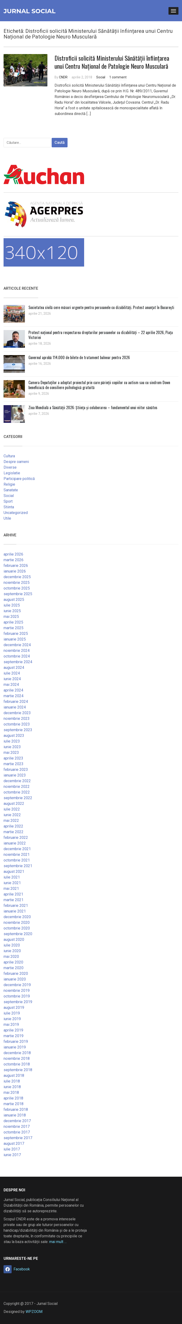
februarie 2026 (16, 565)
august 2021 (14, 871)
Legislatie (12, 473)
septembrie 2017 (18, 1138)
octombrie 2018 (17, 1064)
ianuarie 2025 (15, 639)
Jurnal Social (29, 11)
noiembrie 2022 (17, 786)
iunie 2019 (12, 1019)
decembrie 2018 (17, 1053)
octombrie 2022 (17, 792)
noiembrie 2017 (17, 1126)
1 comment (118, 77)
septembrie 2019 (18, 1002)
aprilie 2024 (13, 690)
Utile (7, 518)
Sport (8, 501)
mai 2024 (11, 684)
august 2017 (14, 1143)
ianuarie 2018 (15, 1115)
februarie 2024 (16, 701)
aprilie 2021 (13, 894)
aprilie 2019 (13, 1030)
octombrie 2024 (17, 656)
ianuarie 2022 (15, 843)
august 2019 (14, 1007)
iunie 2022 (12, 815)
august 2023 (14, 735)
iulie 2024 (12, 673)
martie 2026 (13, 560)
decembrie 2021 (17, 849)
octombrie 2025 (17, 588)
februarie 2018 (16, 1109)
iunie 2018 (12, 1087)
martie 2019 (13, 1036)
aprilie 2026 (13, 554)
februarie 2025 (16, 633)
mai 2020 (11, 956)
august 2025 (14, 599)
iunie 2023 (12, 747)
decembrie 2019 (17, 985)
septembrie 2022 (18, 798)
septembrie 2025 (18, 594)
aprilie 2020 (13, 962)
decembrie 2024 (17, 645)
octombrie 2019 (17, 996)
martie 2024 (13, 696)
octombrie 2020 (17, 928)
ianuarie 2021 (15, 911)
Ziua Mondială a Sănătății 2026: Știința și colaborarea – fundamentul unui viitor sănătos (92, 407)
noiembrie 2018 (17, 1058)
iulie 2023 (12, 741)
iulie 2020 (12, 945)
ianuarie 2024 (15, 707)
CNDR (63, 77)
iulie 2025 (12, 605)
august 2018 (14, 1075)
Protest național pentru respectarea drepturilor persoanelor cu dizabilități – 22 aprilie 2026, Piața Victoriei (100, 335)
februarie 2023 (16, 769)
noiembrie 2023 (17, 718)
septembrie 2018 (18, 1070)
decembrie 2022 (17, 781)
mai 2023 (11, 752)
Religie (9, 484)
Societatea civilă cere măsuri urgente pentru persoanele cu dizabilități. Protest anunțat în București (101, 307)
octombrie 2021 (17, 860)
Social (100, 77)
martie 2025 (13, 628)
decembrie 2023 (17, 713)
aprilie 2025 (13, 622)
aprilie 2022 (13, 826)
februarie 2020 (16, 973)
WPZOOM (34, 1311)
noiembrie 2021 (17, 854)
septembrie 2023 (18, 730)
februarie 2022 (16, 837)
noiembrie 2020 (17, 922)
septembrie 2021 (18, 866)
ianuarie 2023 (15, 775)
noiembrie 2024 (17, 650)
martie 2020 (13, 968)
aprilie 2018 (13, 1098)
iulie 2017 (12, 1149)
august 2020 (14, 939)
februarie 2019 (16, 1041)
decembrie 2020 (17, 917)
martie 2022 (13, 832)
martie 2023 (13, 764)
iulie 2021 (12, 877)
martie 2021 (13, 900)
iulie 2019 (12, 1013)
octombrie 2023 (17, 724)
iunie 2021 (12, 883)
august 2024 (14, 667)
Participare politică (19, 478)
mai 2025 (11, 616)
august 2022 (14, 803)
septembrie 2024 (18, 662)
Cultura (9, 456)
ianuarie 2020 (15, 979)
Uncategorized (16, 512)
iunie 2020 (12, 951)
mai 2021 (11, 888)
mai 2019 (11, 1024)
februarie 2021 (16, 905)
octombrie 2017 (17, 1132)
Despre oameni (16, 461)
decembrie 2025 (17, 577)
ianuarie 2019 (15, 1047)
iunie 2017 (12, 1155)
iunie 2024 (12, 679)
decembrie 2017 (17, 1121)
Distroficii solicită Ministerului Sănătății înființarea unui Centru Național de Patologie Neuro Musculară (112, 62)
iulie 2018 (12, 1081)
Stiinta (9, 507)
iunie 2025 (12, 611)
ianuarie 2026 (15, 571)
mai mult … (58, 1241)
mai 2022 (11, 820)
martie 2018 (13, 1104)
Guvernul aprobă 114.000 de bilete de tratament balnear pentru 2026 (79, 357)
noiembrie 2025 (17, 582)
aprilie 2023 (13, 758)
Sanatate (11, 490)
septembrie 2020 (18, 934)
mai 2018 (11, 1092)
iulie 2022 (12, 809)
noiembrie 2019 (17, 990)
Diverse (10, 467)
